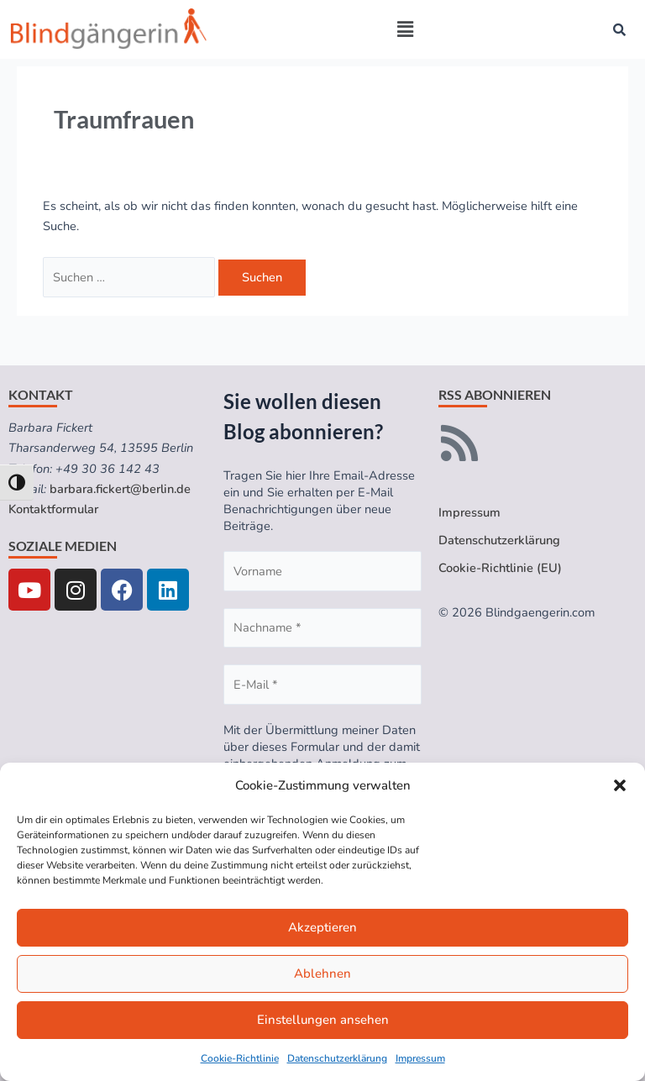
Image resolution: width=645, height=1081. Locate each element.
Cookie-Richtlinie (240, 1058)
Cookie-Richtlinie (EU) (500, 567)
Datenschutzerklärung (337, 1058)
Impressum (420, 1058)
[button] (619, 785)
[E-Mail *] (322, 684)
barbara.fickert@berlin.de (120, 488)
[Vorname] (322, 571)
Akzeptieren (322, 927)
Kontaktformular (53, 509)
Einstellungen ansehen (323, 1019)
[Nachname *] (322, 628)
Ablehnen (322, 973)
